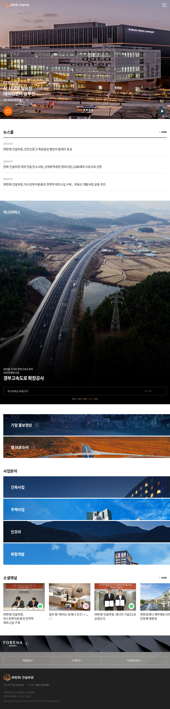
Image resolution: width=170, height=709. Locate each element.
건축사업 (17, 487)
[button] (79, 110)
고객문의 (75, 660)
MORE (164, 132)
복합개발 (17, 554)
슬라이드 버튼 (7, 111)
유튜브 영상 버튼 (162, 111)
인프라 (16, 531)
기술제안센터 (133, 660)
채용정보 (27, 660)
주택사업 (17, 509)
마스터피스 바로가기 (18, 391)
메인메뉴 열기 (164, 5)
